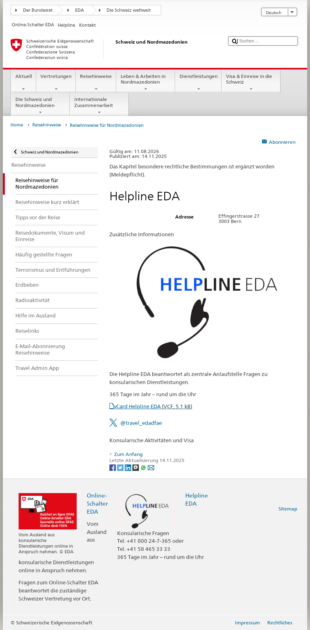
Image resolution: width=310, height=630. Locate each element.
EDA (79, 10)
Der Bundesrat (37, 10)
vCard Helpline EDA (153, 406)
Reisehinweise (96, 82)
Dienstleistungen (198, 82)
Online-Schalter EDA (97, 503)
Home (16, 125)
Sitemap (288, 509)
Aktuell (23, 82)
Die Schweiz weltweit (129, 10)
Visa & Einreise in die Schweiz (251, 82)
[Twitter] (121, 467)
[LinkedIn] (128, 467)
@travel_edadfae (141, 423)
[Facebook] (113, 467)
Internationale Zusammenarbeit (99, 106)
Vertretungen (56, 82)
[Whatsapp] (144, 467)
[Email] (151, 467)
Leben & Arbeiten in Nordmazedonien (146, 82)
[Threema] (136, 467)
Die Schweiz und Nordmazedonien (40, 106)
